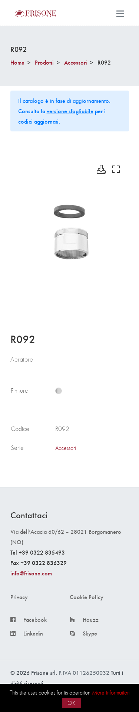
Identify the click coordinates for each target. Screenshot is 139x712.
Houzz (91, 619)
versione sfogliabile (70, 111)
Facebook (35, 619)
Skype (90, 633)
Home (17, 62)
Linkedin (33, 633)
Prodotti (44, 62)
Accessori (75, 62)
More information (111, 692)
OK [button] (71, 702)
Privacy (19, 597)
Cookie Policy (86, 597)
